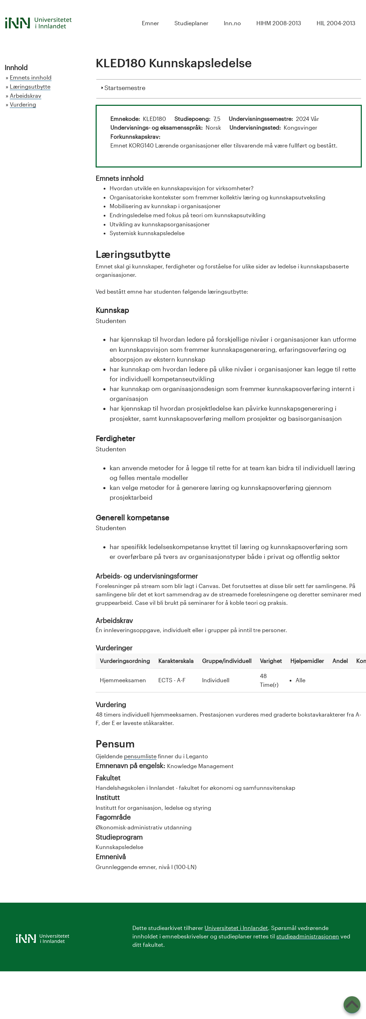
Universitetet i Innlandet (236, 927)
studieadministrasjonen (307, 936)
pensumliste (140, 756)
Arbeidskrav (25, 95)
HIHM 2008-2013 (278, 23)
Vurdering (23, 104)
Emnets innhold (30, 77)
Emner (150, 23)
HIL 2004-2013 (336, 23)
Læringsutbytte (30, 86)
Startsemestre (124, 87)
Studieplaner (191, 23)
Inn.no (232, 23)
